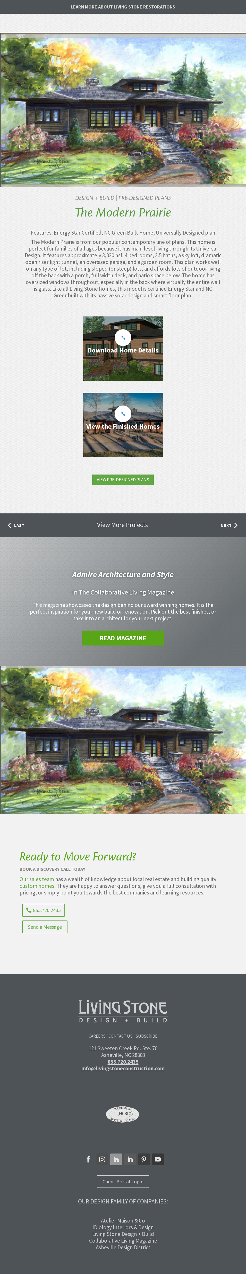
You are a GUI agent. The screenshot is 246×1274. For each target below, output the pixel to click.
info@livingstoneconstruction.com (123, 1068)
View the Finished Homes (123, 426)
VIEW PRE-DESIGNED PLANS (123, 480)
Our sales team (37, 879)
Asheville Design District (123, 1247)
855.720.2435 (47, 910)
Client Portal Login (123, 1181)
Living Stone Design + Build (123, 1233)
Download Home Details (123, 350)
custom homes (37, 885)
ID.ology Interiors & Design (123, 1227)
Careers (97, 1036)
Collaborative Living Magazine (123, 1240)
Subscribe (146, 1036)
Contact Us (120, 1036)
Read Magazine (123, 638)
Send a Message (45, 927)
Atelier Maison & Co (123, 1220)
